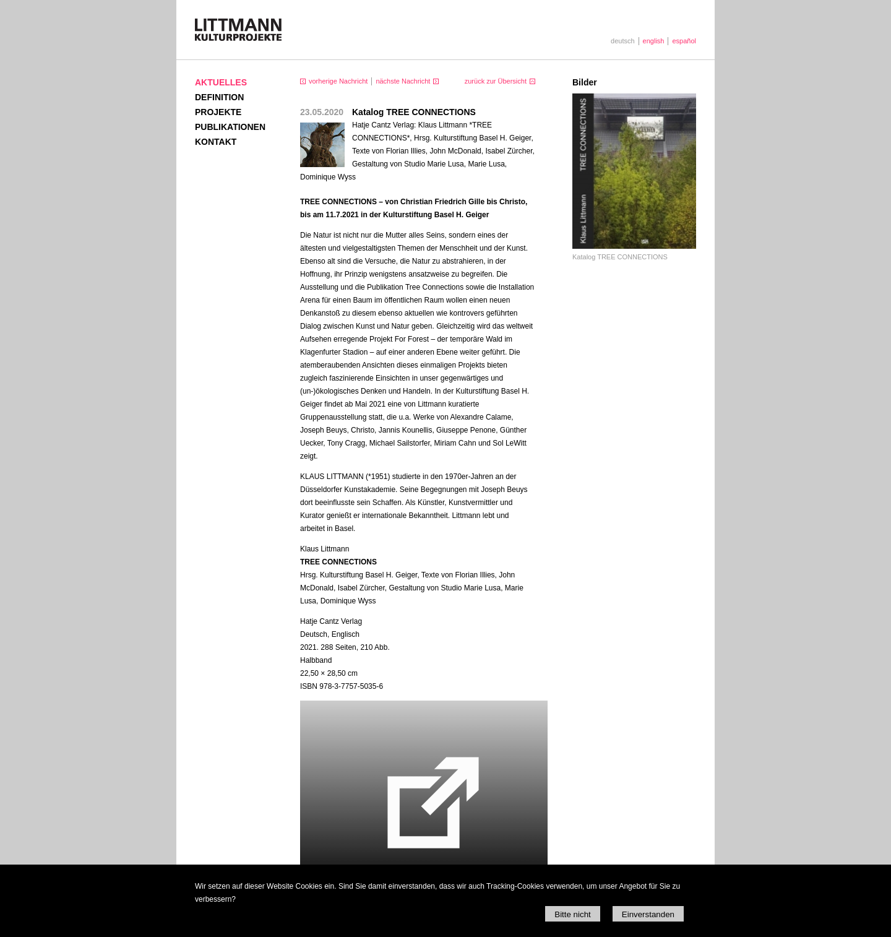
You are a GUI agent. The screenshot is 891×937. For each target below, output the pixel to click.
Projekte (218, 112)
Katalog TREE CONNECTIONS (620, 257)
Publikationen (230, 127)
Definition (219, 97)
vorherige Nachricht (338, 81)
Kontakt (215, 142)
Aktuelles (221, 82)
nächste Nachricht (403, 81)
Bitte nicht (572, 914)
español (684, 41)
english (654, 41)
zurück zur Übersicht (496, 81)
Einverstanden (648, 914)
